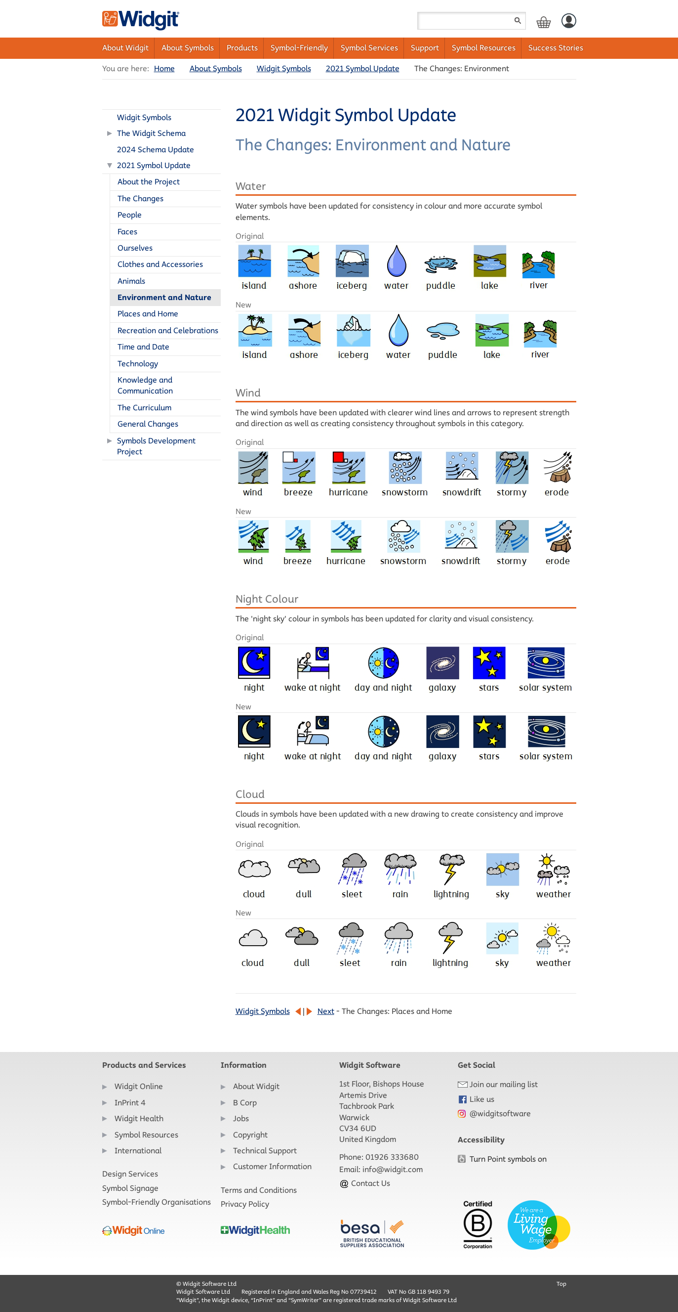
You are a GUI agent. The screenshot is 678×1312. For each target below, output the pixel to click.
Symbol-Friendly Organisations (156, 1202)
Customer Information (272, 1166)
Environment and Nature (164, 297)
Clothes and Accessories (160, 264)
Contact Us (364, 1183)
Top (561, 1283)
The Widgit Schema (151, 133)
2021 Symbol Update (362, 68)
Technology (138, 363)
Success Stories (555, 47)
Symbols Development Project (156, 446)
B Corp (245, 1102)
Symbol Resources (484, 47)
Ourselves (135, 248)
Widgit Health (139, 1118)
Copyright (250, 1134)
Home (164, 68)
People (130, 214)
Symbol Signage (130, 1188)
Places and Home (148, 313)
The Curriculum (144, 407)
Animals (131, 281)
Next (326, 1011)
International (138, 1150)
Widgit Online (139, 1086)
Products (242, 47)
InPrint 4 (130, 1102)
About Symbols (187, 47)
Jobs (241, 1118)
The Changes (140, 198)
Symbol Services (369, 47)
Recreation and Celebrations (168, 330)
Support (425, 47)
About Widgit (125, 47)
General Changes (148, 424)
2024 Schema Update (155, 149)
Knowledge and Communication (145, 385)
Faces (127, 231)
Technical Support (265, 1150)
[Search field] (471, 21)
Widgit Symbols (284, 68)
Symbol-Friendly (299, 47)
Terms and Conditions (259, 1190)
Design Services (130, 1174)
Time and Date (143, 346)
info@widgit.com (392, 1169)
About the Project (149, 181)
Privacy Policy (245, 1204)
